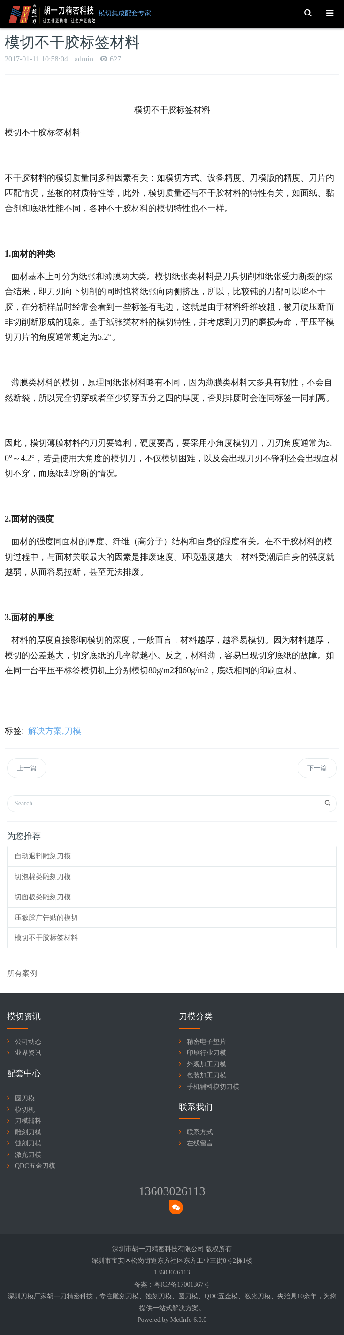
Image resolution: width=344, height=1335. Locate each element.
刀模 (132, 1296)
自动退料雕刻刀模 (43, 856)
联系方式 (200, 1132)
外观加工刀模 (206, 1064)
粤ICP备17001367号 (182, 1284)
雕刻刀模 (28, 1132)
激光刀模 (28, 1154)
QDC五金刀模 (35, 1165)
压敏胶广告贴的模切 (46, 917)
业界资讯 (28, 1052)
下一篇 (317, 768)
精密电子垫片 (206, 1041)
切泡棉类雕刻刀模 (43, 876)
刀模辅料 (28, 1120)
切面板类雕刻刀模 (43, 897)
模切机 (25, 1109)
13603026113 (171, 1191)
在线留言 (200, 1143)
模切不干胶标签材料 (46, 937)
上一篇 (27, 768)
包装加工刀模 (206, 1075)
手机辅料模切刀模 (213, 1086)
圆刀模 (25, 1098)
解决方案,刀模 (54, 731)
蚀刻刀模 (28, 1143)
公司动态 (28, 1041)
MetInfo (181, 1319)
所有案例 (22, 973)
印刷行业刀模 (206, 1052)
